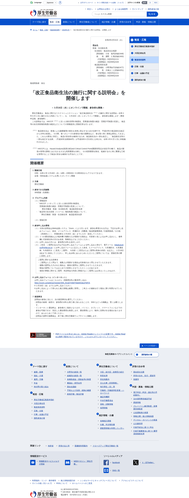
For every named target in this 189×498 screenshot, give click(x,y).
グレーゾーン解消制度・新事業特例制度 (145, 401)
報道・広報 (140, 40)
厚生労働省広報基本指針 (145, 46)
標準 (144, 3)
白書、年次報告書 (107, 419)
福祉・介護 (38, 372)
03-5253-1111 (75, 489)
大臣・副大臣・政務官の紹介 (112, 368)
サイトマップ (137, 9)
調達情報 (137, 396)
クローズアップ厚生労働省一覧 (105, 440)
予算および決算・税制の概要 (79, 387)
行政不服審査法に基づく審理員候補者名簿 (145, 426)
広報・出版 (139, 66)
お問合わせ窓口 (103, 9)
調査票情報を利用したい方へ (112, 422)
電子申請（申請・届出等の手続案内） (145, 387)
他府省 (50, 440)
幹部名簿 (103, 372)
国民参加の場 (153, 9)
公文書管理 (138, 418)
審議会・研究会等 (74, 380)
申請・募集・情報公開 (143, 382)
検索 (154, 14)
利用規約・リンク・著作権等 (44, 475)
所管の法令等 (139, 364)
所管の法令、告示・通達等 (144, 372)
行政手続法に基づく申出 (143, 421)
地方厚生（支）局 (107, 383)
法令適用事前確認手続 (142, 393)
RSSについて (61, 477)
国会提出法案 (138, 368)
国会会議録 (71, 383)
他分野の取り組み (41, 383)
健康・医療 (38, 368)
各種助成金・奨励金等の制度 (79, 376)
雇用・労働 (38, 376)
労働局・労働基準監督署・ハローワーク (112, 388)
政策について (73, 364)
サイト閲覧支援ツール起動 (106, 3)
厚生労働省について (109, 364)
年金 (36, 380)
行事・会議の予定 (142, 73)
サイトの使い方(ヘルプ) (42, 477)
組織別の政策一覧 (74, 372)
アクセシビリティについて (132, 475)
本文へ (90, 9)
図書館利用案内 (81, 440)
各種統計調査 (105, 415)
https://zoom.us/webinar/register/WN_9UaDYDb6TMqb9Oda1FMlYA (62, 283)
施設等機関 (104, 393)
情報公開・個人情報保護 (143, 410)
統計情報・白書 (107, 410)
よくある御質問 (121, 9)
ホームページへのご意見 (82, 477)
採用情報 (103, 404)
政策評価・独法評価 (75, 391)
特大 (156, 3)
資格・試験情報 (106, 401)
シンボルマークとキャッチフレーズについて (98, 475)
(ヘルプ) (121, 3)
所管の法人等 (64, 440)
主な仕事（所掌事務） (109, 380)
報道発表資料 (140, 60)
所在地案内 (104, 376)
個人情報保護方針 (68, 475)
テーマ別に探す (41, 364)
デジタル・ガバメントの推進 (145, 414)
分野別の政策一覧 (74, 368)
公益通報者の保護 (140, 407)
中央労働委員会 (106, 397)
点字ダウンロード (86, 3)
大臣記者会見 (140, 53)
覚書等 (136, 376)
